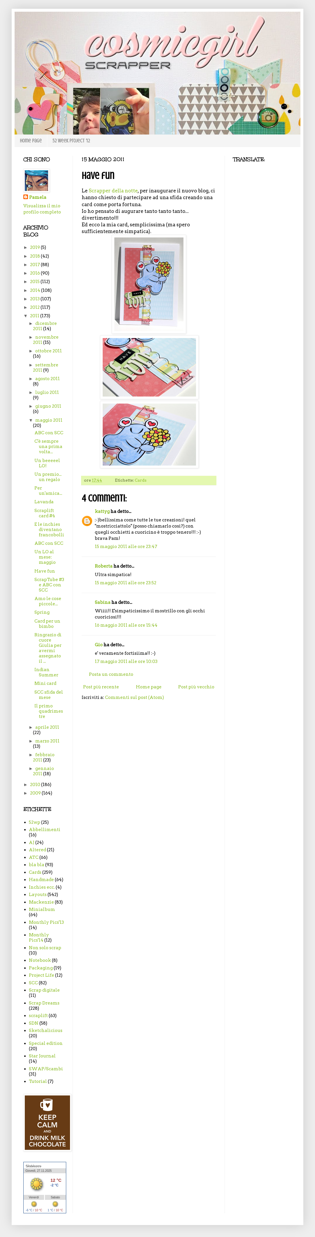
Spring (42, 612)
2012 (35, 307)
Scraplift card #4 (44, 513)
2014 (35, 290)
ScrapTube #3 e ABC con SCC (49, 585)
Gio (99, 644)
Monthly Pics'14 (39, 937)
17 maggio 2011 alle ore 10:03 (126, 661)
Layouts (38, 894)
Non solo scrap (45, 947)
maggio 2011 (48, 420)
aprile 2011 (47, 727)
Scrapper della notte (113, 191)
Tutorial (38, 1081)
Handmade (41, 879)
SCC (33, 983)
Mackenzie (41, 902)
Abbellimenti (44, 829)
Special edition (46, 1043)
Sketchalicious (45, 1030)
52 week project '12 (71, 141)
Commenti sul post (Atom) (134, 697)
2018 (35, 256)
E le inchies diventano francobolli (49, 529)
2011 (35, 315)
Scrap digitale (44, 990)
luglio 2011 (47, 392)
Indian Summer (46, 672)
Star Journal (42, 1056)
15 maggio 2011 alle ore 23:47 (126, 546)
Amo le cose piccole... (47, 601)
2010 (35, 784)
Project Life (41, 975)
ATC (33, 857)
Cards (140, 480)
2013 (35, 299)
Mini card (45, 683)
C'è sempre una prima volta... (48, 446)
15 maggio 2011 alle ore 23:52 (125, 582)
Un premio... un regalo (48, 477)
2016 (35, 273)
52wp (34, 822)
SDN (33, 1023)
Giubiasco (33, 1165)
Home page (31, 141)
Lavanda (44, 501)
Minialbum (42, 909)
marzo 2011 (47, 741)
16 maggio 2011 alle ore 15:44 (126, 625)
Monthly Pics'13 (46, 922)
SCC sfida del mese (48, 695)
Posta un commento (111, 674)
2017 (35, 264)
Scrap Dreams (44, 1003)
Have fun (44, 571)
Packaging (41, 968)
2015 (35, 281)
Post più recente (101, 687)
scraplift (38, 1015)
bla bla (36, 864)
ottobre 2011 (48, 351)
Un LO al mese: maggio (45, 557)
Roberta (104, 566)
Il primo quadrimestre (48, 711)
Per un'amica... (48, 490)
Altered (37, 849)
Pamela (37, 197)
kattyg (102, 511)
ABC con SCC (48, 432)
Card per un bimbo (47, 623)
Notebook (40, 960)
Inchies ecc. (42, 887)
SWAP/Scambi (46, 1068)
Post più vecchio (196, 687)
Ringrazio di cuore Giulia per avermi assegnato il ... (48, 648)
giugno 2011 (48, 406)
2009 (36, 793)
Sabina (103, 602)
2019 (35, 247)
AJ (31, 842)
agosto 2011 (47, 378)
